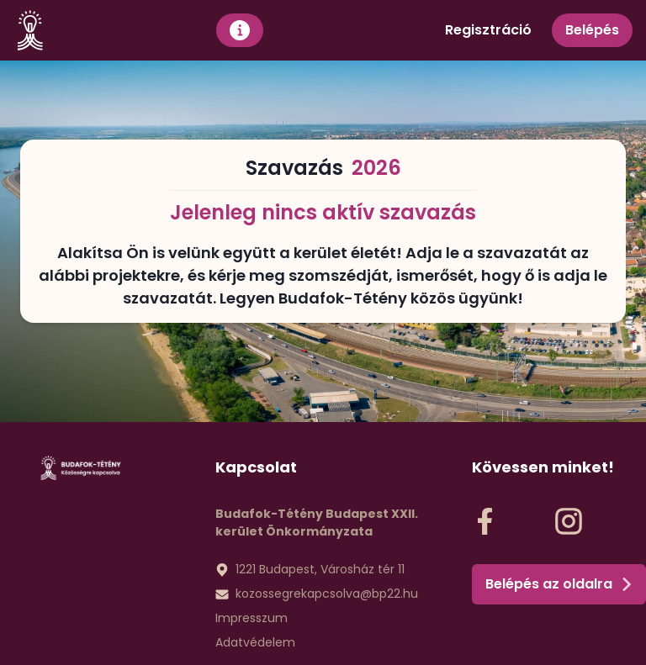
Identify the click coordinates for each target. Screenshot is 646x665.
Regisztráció (488, 30)
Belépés (592, 30)
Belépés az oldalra (559, 584)
